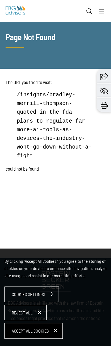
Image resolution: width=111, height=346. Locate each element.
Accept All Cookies (30, 330)
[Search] (89, 11)
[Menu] (101, 12)
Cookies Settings (28, 294)
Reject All (22, 312)
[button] (104, 76)
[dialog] (55, 297)
